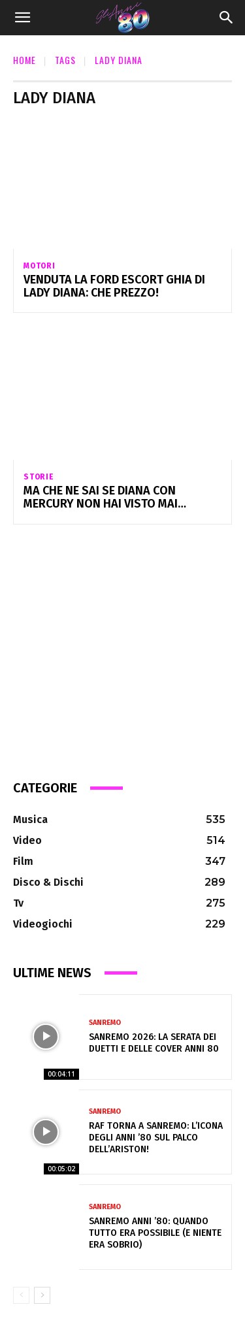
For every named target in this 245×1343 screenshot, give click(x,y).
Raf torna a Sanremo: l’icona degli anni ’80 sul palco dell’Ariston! (156, 1137)
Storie (39, 477)
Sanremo (105, 1022)
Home (24, 60)
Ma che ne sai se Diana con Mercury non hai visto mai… (105, 497)
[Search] (226, 17)
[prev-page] (21, 1295)
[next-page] (42, 1295)
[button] (22, 17)
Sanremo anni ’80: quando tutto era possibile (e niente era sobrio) (155, 1233)
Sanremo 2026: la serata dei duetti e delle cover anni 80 (154, 1042)
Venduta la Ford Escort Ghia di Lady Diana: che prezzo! (114, 286)
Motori (40, 266)
